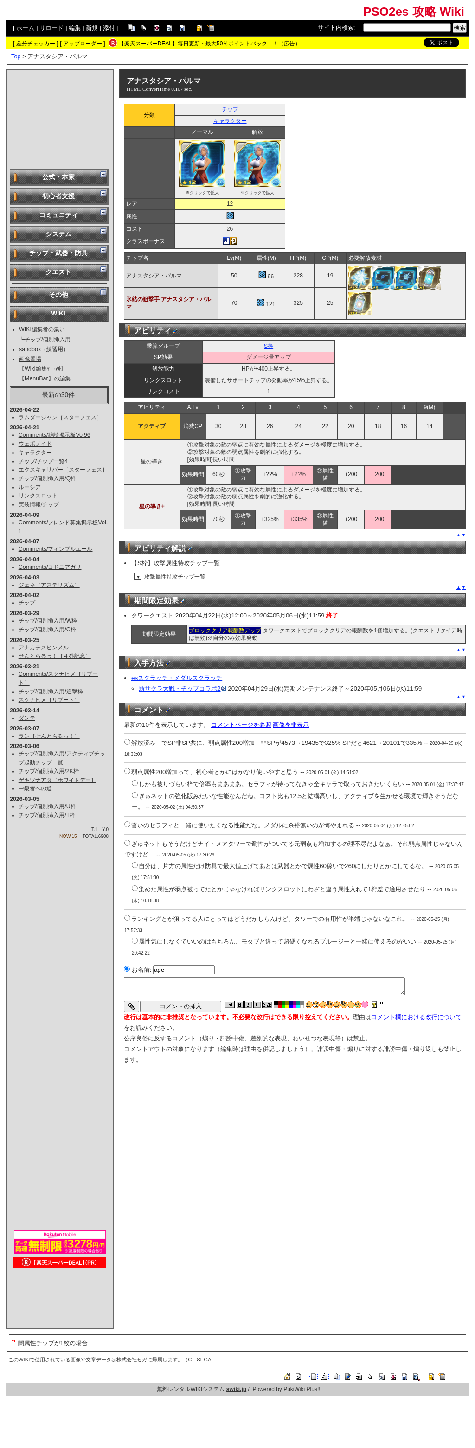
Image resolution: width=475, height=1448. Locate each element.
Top (16, 56)
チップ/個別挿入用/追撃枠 (51, 691)
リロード (51, 28)
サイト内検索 (336, 27)
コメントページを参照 (241, 724)
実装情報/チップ (39, 504)
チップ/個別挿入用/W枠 (48, 620)
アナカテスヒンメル (44, 647)
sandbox (30, 349)
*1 (14, 1340)
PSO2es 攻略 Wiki (413, 12)
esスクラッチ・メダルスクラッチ (176, 677)
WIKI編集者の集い (42, 329)
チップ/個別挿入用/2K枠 (49, 771)
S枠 (268, 346)
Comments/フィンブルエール (56, 549)
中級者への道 (35, 788)
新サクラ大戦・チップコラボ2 (182, 688)
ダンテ (27, 718)
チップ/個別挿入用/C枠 (47, 629)
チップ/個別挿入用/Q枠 (48, 478)
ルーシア (30, 487)
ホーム (25, 28)
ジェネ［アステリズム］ (49, 585)
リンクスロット (38, 495)
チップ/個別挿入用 (48, 339)
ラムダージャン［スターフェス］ (60, 417)
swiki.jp (236, 1389)
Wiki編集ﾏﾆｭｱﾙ (43, 368)
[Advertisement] (59, 118)
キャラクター (35, 452)
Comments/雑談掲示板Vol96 (54, 435)
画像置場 (30, 359)
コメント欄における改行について (416, 1017)
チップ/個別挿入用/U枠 (47, 806)
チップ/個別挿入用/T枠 (47, 815)
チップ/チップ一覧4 (43, 461)
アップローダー (82, 43)
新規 (92, 28)
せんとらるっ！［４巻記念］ (55, 656)
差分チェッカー (35, 43)
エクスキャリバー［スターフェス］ (63, 469)
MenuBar (36, 378)
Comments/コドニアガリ (50, 567)
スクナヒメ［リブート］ (49, 700)
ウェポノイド (35, 444)
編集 (75, 28)
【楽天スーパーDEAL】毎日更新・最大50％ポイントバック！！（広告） (210, 43)
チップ (27, 602)
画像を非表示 (291, 724)
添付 (109, 28)
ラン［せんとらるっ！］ (49, 736)
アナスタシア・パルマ (164, 81)
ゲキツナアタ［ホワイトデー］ (57, 780)
